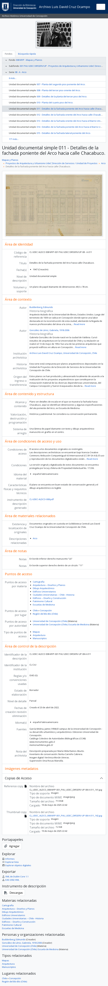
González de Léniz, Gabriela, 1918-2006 (49, 330)
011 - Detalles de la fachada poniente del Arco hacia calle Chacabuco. (72, 108)
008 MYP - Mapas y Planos (29, 59)
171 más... (14, 139)
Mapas (36, 631)
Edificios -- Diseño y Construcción (49, 598)
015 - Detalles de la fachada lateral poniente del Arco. (64, 133)
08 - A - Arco (20, 72)
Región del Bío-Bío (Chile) (45, 613)
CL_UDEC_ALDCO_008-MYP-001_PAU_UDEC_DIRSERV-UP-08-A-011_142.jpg (65, 815)
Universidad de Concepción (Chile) (50, 621)
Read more (79, 324)
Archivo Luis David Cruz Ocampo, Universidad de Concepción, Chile (63, 353)
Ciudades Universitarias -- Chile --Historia (53, 594)
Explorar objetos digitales (16, 865)
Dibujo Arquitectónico (43, 588)
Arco (103, 163)
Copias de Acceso (18, 778)
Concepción (46, 610)
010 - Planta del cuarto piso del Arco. (55, 102)
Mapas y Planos (10, 159)
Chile (35, 610)
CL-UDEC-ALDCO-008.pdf (41, 499)
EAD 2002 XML (10, 879)
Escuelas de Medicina (44, 604)
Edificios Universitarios (44, 591)
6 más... (12, 78)
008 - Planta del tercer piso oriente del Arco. (59, 90)
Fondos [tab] (8, 53)
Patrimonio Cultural (42, 601)
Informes (8, 858)
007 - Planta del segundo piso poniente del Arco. (61, 84)
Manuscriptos (40, 638)
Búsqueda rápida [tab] (27, 53)
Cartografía (38, 581)
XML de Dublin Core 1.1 (15, 876)
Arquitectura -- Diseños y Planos (49, 585)
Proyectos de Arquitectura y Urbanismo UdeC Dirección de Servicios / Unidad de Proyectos (51, 163)
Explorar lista (10, 861)
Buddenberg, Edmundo (41, 307)
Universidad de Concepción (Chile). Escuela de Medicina (61, 624)
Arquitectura (39, 635)
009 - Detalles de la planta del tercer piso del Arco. (62, 96)
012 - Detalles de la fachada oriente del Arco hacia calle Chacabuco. (71, 114)
